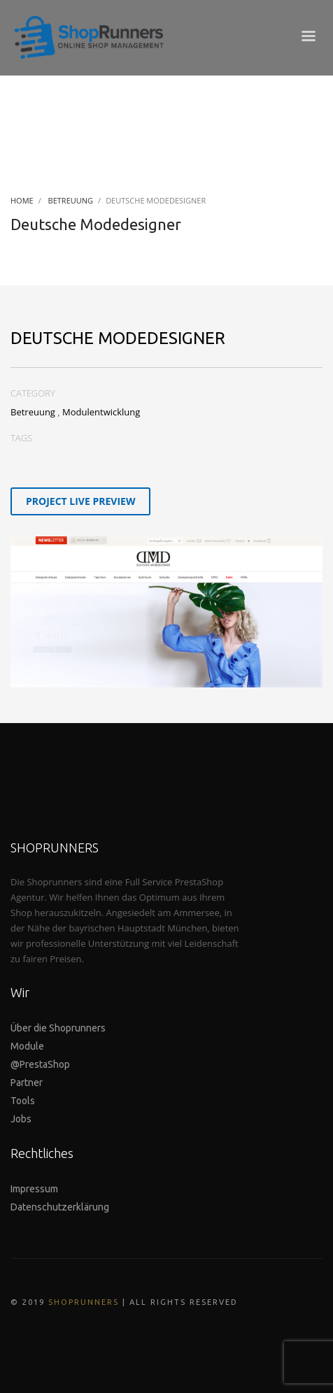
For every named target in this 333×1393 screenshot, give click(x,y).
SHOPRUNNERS (83, 1302)
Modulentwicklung (101, 412)
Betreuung (71, 200)
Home (22, 200)
